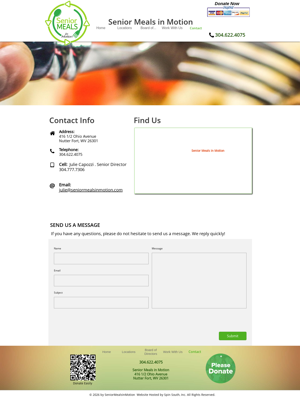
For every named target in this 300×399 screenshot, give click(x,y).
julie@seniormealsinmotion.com (91, 190)
